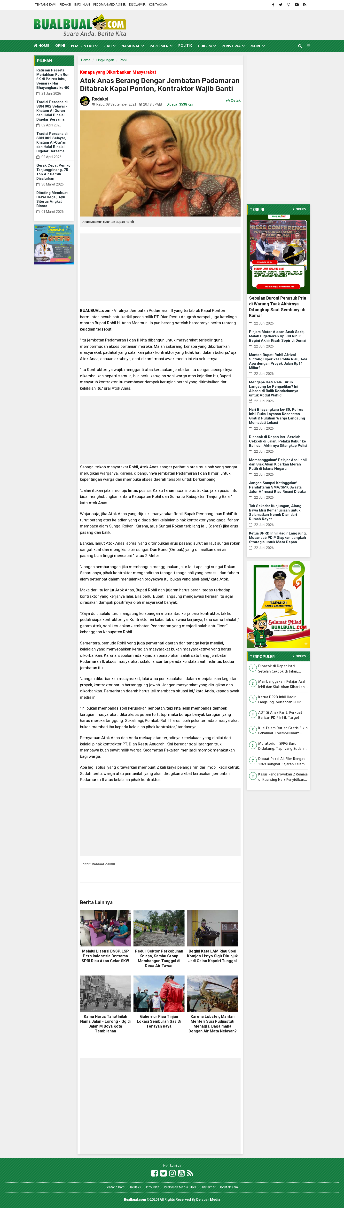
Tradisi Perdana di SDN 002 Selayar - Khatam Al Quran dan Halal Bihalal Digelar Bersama (52, 111)
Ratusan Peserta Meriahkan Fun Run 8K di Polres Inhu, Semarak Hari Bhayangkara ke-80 (53, 79)
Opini (60, 46)
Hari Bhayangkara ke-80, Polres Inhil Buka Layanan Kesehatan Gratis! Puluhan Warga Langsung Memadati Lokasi (277, 416)
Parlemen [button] (159, 46)
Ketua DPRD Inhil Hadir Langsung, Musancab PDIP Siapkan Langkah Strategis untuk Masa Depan (278, 537)
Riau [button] (107, 46)
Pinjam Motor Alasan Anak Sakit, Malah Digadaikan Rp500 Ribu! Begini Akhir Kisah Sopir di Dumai (277, 336)
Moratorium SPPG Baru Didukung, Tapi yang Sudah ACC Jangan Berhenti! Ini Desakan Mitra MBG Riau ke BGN (281, 746)
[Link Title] (154, 1173)
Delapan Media (208, 1199)
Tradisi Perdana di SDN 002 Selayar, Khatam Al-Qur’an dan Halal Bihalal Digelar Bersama (52, 142)
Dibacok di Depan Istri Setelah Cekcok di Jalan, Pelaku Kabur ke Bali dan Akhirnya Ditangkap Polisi (278, 441)
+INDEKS (299, 209)
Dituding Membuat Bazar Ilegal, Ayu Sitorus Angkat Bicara (52, 199)
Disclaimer (137, 4)
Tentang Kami (45, 4)
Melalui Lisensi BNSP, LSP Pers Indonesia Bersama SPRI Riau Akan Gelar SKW (105, 956)
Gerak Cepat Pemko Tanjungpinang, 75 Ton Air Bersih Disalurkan (53, 172)
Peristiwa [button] (231, 46)
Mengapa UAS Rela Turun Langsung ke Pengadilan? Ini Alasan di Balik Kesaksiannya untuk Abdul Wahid (273, 388)
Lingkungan (105, 60)
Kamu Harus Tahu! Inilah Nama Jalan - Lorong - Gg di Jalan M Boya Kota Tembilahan (105, 1023)
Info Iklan (82, 4)
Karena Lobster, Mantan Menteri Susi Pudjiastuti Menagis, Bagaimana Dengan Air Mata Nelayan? (212, 1023)
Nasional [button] (130, 46)
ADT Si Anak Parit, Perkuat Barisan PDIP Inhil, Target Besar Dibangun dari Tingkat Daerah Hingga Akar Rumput (281, 715)
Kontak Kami (158, 4)
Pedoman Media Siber (109, 4)
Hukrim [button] (205, 46)
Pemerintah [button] (82, 46)
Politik (185, 46)
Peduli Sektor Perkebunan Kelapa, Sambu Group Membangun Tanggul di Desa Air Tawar (159, 958)
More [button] (255, 46)
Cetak (233, 100)
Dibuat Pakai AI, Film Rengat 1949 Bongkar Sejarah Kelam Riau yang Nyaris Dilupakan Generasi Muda (281, 762)
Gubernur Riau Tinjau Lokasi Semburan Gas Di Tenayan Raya (159, 1021)
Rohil (123, 60)
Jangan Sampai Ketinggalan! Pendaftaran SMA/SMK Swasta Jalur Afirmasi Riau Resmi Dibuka (277, 487)
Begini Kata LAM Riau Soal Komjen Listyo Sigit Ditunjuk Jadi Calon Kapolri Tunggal (212, 956)
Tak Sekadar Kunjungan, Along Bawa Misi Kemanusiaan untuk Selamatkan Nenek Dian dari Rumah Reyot (275, 512)
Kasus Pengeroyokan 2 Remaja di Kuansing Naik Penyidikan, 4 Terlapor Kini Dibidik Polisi (283, 777)
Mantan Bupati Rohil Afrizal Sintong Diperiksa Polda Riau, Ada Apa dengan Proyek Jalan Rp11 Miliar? (278, 361)
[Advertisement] (160, 267)
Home (41, 46)
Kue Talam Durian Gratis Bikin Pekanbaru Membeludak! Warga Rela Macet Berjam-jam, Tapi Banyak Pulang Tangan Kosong (282, 731)
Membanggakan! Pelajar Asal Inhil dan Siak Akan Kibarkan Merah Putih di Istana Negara (278, 464)
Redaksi (65, 4)
